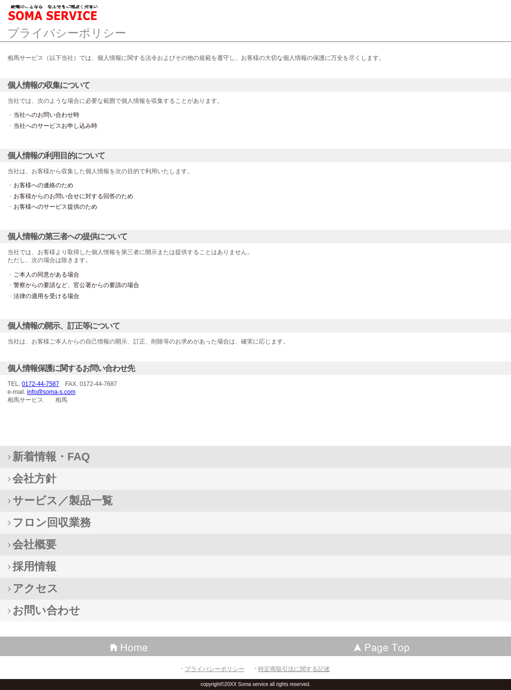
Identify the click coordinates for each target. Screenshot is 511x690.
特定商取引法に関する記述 (294, 669)
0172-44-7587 (40, 383)
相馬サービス (79, 12)
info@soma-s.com (51, 391)
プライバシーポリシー (215, 669)
